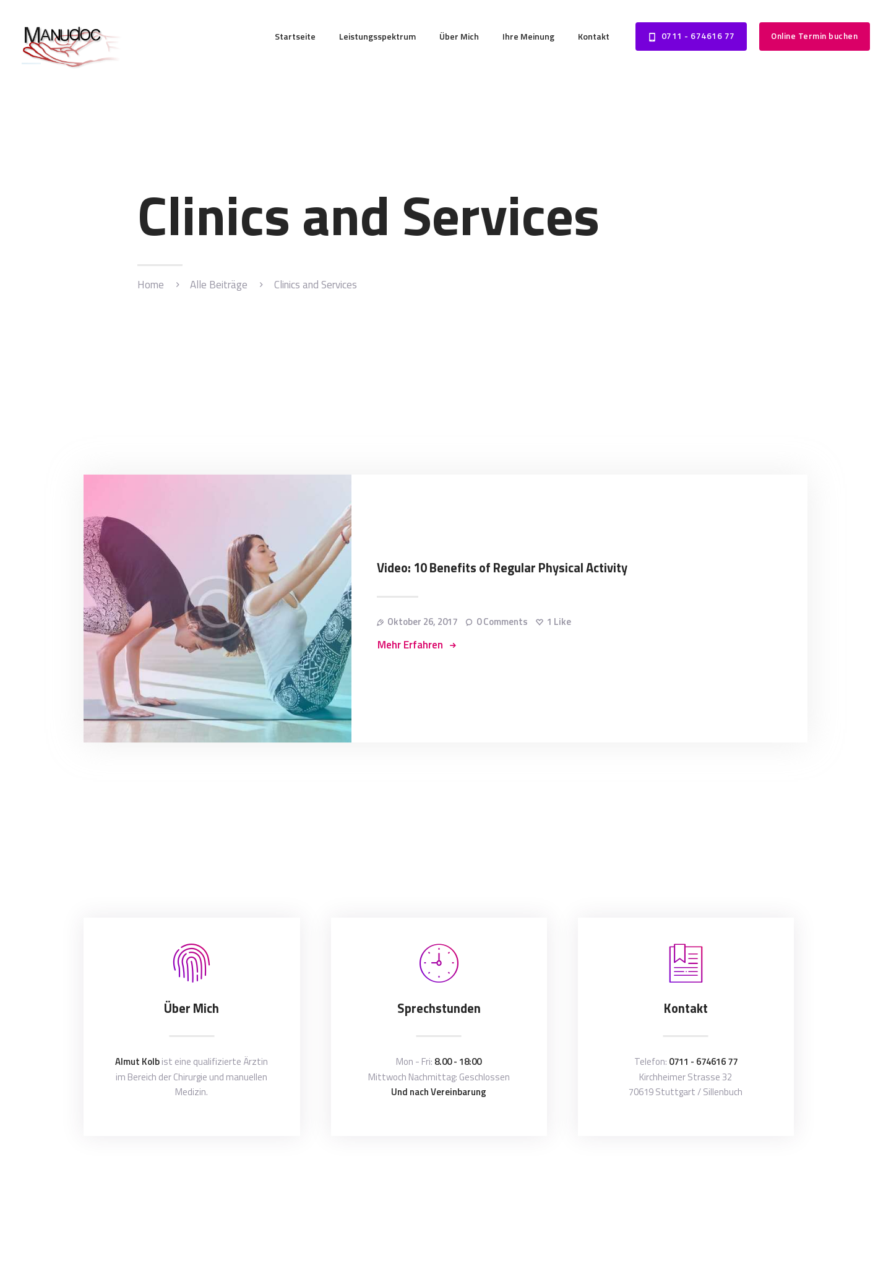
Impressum (602, 1180)
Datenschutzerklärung (529, 1180)
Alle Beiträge (219, 285)
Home (150, 285)
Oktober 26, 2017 (422, 621)
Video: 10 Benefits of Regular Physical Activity (502, 568)
